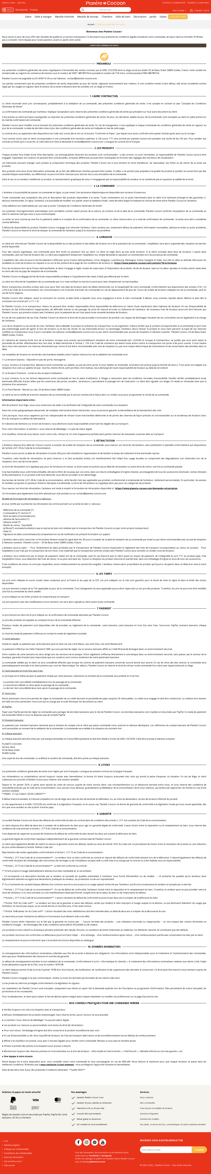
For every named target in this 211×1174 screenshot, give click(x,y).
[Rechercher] (82, 9)
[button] (199, 10)
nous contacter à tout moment (57, 1064)
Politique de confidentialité (16, 1149)
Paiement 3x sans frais (198, 2)
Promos (34, 9)
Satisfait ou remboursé (173, 2)
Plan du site (9, 1165)
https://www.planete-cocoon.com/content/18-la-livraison (145, 263)
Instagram (106, 1155)
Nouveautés (22, 9)
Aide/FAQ (21, 2)
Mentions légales (12, 1145)
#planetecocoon (97, 1161)
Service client (8, 2)
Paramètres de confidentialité (18, 1153)
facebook (94, 1155)
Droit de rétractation (13, 1157)
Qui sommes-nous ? (13, 1161)
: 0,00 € (201, 10)
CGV (6, 1141)
